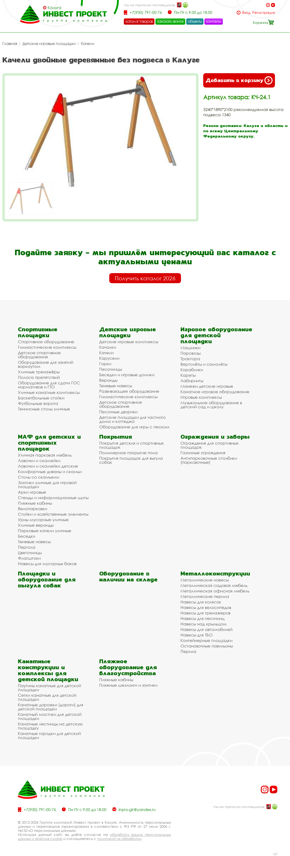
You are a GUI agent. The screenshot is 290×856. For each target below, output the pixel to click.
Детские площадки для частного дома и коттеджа (132, 419)
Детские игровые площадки (49, 43)
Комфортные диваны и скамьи (50, 471)
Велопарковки (32, 509)
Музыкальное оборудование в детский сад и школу (211, 405)
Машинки (190, 348)
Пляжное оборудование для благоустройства (128, 667)
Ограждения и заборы (215, 437)
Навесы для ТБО (197, 635)
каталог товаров (139, 21)
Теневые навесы (115, 386)
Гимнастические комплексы (47, 347)
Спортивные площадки (37, 332)
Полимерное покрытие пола (128, 453)
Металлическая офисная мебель (215, 591)
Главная (9, 43)
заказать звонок (170, 21)
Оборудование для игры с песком (134, 427)
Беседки (26, 536)
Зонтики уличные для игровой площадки (47, 484)
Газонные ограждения (203, 453)
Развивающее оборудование (129, 391)
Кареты (188, 375)
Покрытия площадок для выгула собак (131, 460)
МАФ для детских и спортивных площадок (49, 443)
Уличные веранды (36, 525)
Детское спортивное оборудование (39, 355)
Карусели (109, 358)
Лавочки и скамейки (39, 460)
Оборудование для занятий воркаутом (45, 364)
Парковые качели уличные (44, 531)
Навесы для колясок (201, 602)
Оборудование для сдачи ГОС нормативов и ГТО (49, 385)
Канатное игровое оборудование (215, 392)
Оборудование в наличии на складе (128, 576)
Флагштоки (29, 558)
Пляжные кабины (35, 503)
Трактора (190, 359)
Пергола (26, 547)
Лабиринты (192, 381)
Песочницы (110, 369)
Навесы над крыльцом (204, 624)
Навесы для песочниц (202, 618)
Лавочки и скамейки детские (48, 466)
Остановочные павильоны (207, 646)
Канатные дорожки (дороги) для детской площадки (50, 707)
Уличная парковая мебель (45, 455)
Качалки (107, 347)
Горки (105, 364)
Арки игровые (32, 492)
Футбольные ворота (38, 403)
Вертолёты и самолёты (204, 364)
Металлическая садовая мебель (214, 585)
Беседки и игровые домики (126, 375)
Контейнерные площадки (206, 640)
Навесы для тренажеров (205, 613)
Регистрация (263, 13)
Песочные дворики (118, 412)
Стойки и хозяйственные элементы (53, 514)
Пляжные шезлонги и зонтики (128, 685)
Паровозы (191, 353)
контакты (213, 21)
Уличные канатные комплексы (49, 392)
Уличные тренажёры (39, 372)
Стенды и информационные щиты (53, 498)
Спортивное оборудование (46, 342)
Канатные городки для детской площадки (49, 735)
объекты (195, 21)
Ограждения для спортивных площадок (209, 445)
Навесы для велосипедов (206, 607)
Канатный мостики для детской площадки (50, 716)
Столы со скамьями (38, 477)
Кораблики (192, 370)
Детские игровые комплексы (128, 342)
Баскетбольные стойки (41, 398)
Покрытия (115, 437)
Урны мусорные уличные (43, 520)
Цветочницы (30, 553)
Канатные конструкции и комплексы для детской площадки (48, 670)
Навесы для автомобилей (206, 629)
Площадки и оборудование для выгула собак (47, 579)
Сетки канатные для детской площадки (47, 697)
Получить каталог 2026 (145, 278)
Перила (188, 651)
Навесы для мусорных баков (47, 564)
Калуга (54, 7)
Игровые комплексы (201, 397)
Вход (246, 13)
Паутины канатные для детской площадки (49, 688)
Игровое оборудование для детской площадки (216, 335)
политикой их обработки (119, 838)
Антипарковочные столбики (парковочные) (209, 460)
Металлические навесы (205, 580)
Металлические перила (205, 596)
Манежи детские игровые (207, 386)
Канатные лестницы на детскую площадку (50, 726)
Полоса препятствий (39, 377)
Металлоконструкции (215, 573)
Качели (87, 43)
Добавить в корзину (239, 80)
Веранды (108, 380)
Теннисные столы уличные (44, 409)
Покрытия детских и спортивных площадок (131, 445)
